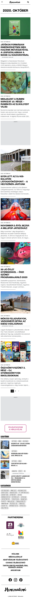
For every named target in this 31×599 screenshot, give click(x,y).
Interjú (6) (23, 505)
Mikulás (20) (11, 501)
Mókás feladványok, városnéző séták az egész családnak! (14, 321)
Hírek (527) (13, 490)
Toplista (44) (15, 499)
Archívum (15, 570)
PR (24, 471)
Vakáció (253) (13, 492)
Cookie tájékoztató (15, 563)
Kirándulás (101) (5, 497)
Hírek (19, 441)
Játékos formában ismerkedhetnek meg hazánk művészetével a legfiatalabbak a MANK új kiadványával (15, 50)
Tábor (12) (21, 503)
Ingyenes (25, 441)
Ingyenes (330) (22, 490)
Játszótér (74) (5, 499)
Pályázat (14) (13, 503)
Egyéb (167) (13, 495)
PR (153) (20, 495)
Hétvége (14, 441)
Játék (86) (23, 497)
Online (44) (24, 499)
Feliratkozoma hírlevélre (15, 428)
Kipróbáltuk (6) (13, 505)
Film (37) (3, 501)
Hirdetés (14, 471)
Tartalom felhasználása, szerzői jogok (15, 566)
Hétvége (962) (5, 490)
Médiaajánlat (15, 557)
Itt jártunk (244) (24, 492)
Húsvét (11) (4, 505)
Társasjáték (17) (20, 501)
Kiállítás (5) (4, 508)
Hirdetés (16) (4, 503)
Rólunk (15, 554)
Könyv (20, 471)
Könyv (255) (4, 492)
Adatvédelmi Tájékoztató (15, 560)
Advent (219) (4, 495)
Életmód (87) (15, 497)
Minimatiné (20, 596)
